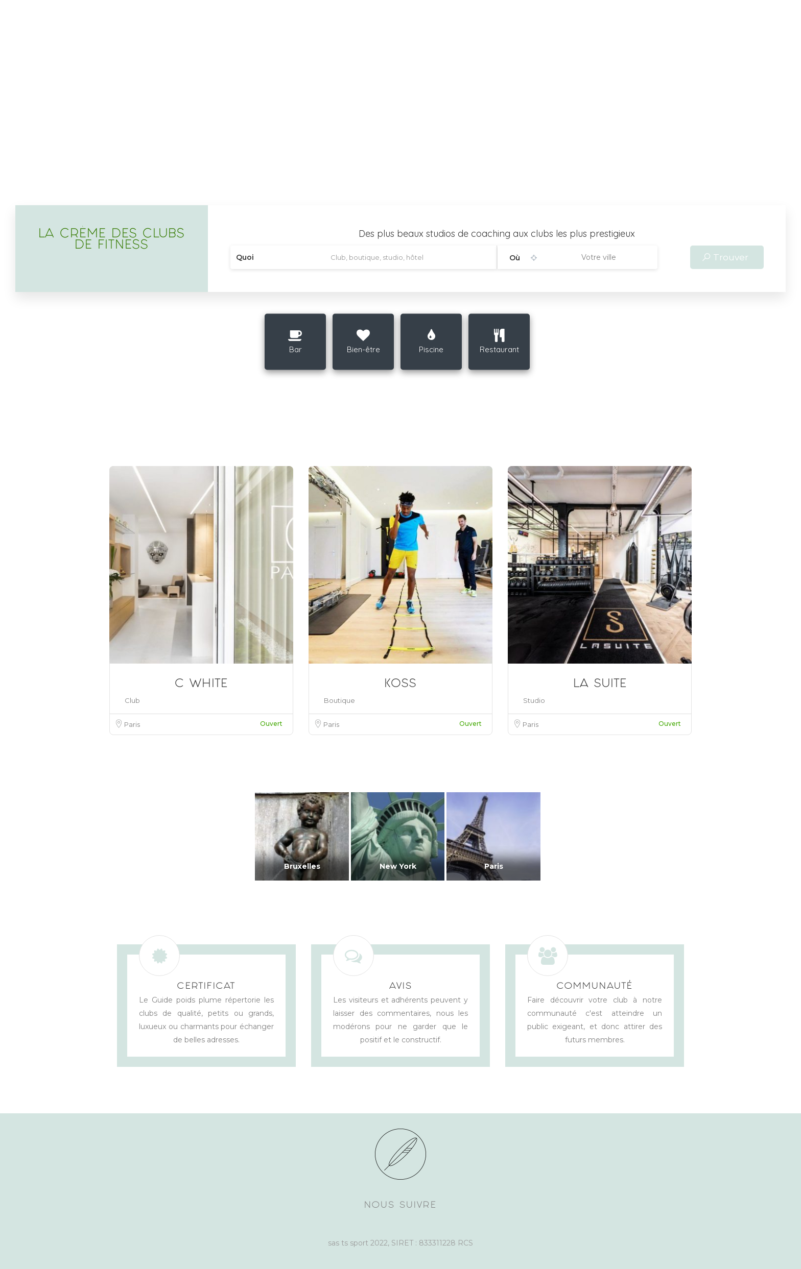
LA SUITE (600, 684)
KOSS (400, 684)
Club (132, 700)
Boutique (339, 700)
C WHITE (201, 684)
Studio (534, 700)
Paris (132, 724)
